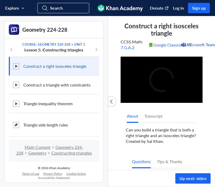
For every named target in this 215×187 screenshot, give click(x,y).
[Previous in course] (11, 49)
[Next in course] (96, 49)
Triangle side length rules (45, 124)
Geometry (37, 152)
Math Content (38, 147)
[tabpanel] (161, 133)
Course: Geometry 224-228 (46, 44)
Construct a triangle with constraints (57, 84)
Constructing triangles (71, 152)
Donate (159, 7)
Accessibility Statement (54, 178)
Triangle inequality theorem (48, 103)
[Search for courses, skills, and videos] (63, 8)
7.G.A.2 (127, 47)
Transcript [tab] (153, 115)
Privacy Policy (52, 174)
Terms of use (30, 174)
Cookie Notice (76, 174)
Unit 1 (79, 44)
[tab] (132, 116)
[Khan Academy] (120, 8)
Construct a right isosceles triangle (54, 66)
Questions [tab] (141, 161)
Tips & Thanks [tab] (169, 161)
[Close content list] (112, 101)
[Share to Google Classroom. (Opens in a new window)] (170, 45)
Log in (178, 7)
